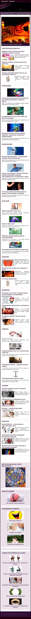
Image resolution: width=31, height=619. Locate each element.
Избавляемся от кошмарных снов (13, 399)
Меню (15, 13)
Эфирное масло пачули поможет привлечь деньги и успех (13, 52)
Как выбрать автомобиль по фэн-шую (15, 249)
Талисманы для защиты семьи (12, 378)
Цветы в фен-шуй (8, 224)
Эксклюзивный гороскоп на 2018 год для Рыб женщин (14, 117)
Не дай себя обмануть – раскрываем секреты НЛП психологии (14, 157)
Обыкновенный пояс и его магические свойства (15, 351)
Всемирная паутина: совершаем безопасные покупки (13, 435)
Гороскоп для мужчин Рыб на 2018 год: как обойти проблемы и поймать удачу (15, 99)
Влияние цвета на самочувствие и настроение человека (14, 446)
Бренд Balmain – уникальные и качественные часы (12, 425)
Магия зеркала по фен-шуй (11, 211)
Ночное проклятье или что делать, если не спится (14, 389)
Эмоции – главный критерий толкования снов (12, 409)
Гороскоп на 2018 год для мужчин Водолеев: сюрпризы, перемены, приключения (13, 134)
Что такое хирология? (9, 279)
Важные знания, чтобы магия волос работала (14, 63)
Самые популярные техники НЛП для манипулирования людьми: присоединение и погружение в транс (15, 174)
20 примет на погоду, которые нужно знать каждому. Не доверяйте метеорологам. (15, 294)
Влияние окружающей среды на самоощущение (13, 236)
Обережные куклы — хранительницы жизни (15, 365)
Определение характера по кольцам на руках (15, 306)
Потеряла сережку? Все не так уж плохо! (13, 317)
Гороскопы (11, 1)
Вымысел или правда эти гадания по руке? (15, 268)
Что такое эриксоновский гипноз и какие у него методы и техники (14, 192)
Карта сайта (5, 1)
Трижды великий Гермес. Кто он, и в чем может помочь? (14, 73)
